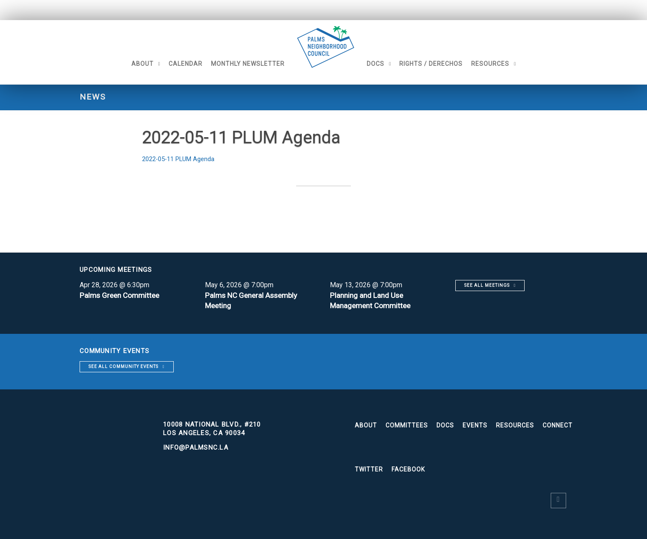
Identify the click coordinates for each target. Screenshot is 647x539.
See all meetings (487, 285)
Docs (385, 63)
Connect (558, 425)
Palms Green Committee (121, 295)
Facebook (408, 469)
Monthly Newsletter (238, 63)
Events (475, 425)
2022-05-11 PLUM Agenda (182, 159)
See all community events (123, 366)
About (133, 63)
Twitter (369, 469)
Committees (407, 425)
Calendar (176, 63)
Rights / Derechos (440, 63)
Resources (500, 63)
